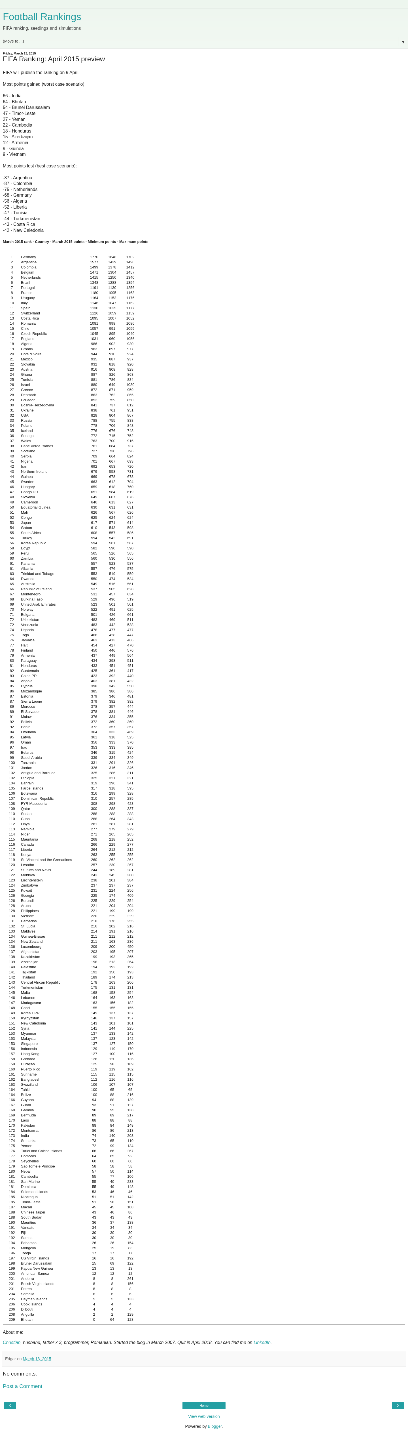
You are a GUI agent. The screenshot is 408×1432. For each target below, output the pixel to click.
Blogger (215, 1426)
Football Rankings (42, 16)
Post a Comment (22, 1386)
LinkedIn (262, 1342)
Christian (11, 1342)
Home (204, 1406)
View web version (204, 1416)
